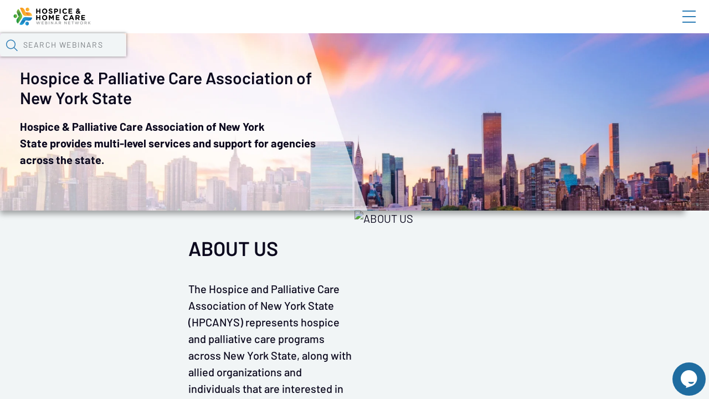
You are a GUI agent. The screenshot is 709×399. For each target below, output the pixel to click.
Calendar (258, 58)
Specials (389, 58)
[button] (574, 57)
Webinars (197, 58)
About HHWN (600, 26)
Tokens (314, 58)
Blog (531, 26)
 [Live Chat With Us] (679, 371)
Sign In (676, 26)
